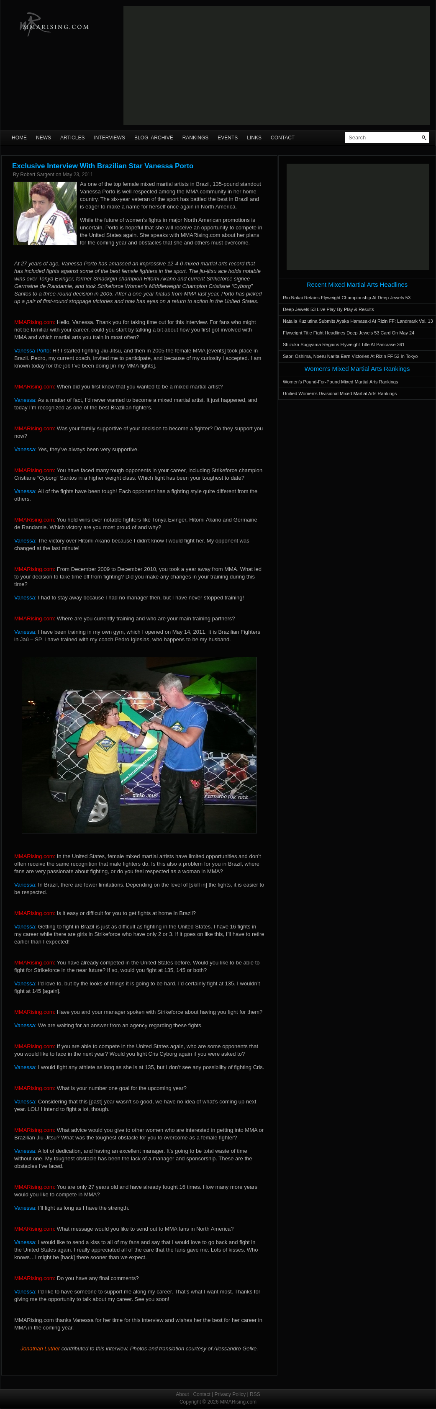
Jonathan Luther (40, 1348)
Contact (283, 138)
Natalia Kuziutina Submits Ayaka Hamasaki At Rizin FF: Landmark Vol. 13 (358, 321)
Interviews (109, 138)
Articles (72, 138)
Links (254, 138)
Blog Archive (153, 138)
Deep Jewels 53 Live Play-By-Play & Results (328, 309)
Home (19, 138)
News (43, 138)
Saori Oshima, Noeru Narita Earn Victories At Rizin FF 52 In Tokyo (350, 356)
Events (228, 138)
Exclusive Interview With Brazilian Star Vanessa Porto (103, 166)
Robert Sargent (37, 174)
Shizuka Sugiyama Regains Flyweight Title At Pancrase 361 (344, 344)
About (182, 1394)
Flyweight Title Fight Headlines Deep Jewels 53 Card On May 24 (348, 332)
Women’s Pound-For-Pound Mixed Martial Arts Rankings (340, 381)
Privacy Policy (230, 1394)
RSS (255, 1394)
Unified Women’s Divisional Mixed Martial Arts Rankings (340, 393)
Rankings (195, 138)
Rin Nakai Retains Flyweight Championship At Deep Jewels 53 (346, 297)
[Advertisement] (276, 65)
